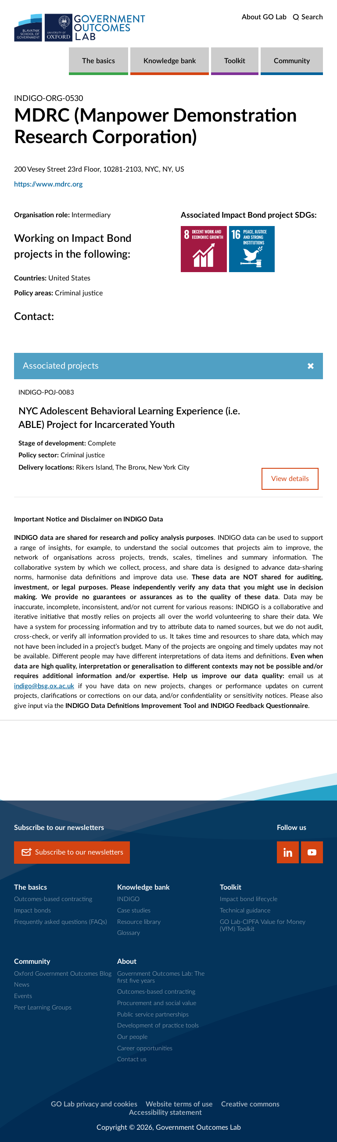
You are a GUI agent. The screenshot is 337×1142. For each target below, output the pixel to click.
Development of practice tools (158, 1026)
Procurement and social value (156, 1003)
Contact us (132, 1059)
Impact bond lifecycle (248, 899)
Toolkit (234, 61)
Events (23, 996)
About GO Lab (264, 17)
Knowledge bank (169, 61)
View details (290, 478)
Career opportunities (144, 1048)
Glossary (128, 933)
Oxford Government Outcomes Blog (62, 974)
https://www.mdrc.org (48, 184)
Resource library (139, 922)
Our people (132, 1037)
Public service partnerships (153, 1015)
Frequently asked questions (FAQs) (60, 922)
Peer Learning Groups (43, 1008)
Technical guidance (245, 911)
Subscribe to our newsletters (72, 852)
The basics (98, 61)
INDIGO (128, 899)
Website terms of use (179, 1104)
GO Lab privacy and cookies (94, 1104)
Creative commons (250, 1104)
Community (292, 61)
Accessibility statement (165, 1112)
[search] (308, 17)
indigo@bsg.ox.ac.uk (44, 686)
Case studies (134, 911)
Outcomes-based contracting (53, 899)
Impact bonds (32, 911)
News (21, 985)
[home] (80, 27)
